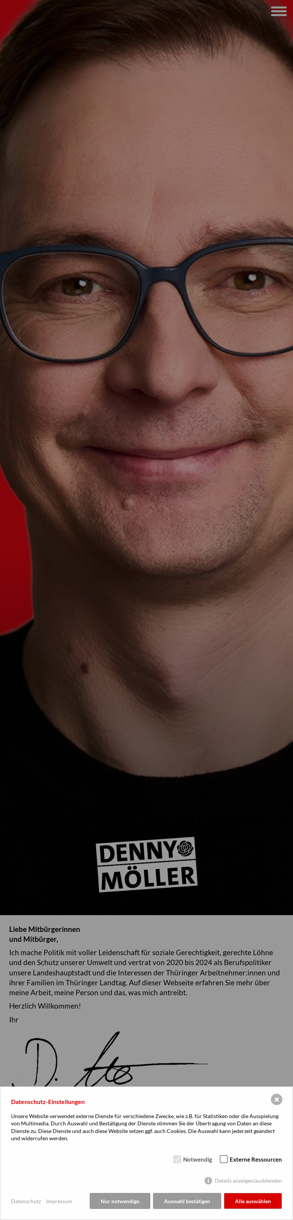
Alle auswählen (253, 1201)
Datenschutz (26, 1201)
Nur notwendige (120, 1201)
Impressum (59, 1201)
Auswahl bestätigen (187, 1201)
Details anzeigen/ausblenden (248, 1180)
